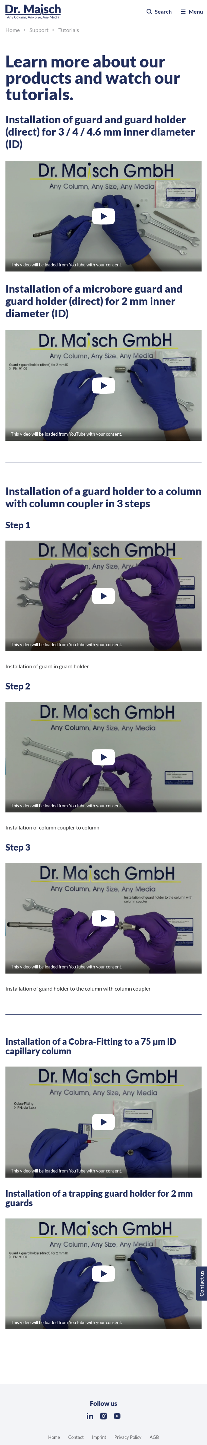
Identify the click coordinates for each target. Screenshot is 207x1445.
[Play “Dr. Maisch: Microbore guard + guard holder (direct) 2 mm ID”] (103, 385)
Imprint (99, 1437)
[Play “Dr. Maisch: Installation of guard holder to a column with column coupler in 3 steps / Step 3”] (103, 918)
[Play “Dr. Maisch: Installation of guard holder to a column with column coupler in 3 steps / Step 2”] (103, 757)
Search (159, 11)
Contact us (201, 1283)
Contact (76, 1437)
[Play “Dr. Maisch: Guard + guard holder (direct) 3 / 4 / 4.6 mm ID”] (103, 216)
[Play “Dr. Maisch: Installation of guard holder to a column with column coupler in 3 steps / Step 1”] (103, 596)
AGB (154, 1437)
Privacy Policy (128, 1437)
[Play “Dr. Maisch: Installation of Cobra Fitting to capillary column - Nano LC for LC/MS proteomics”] (103, 1122)
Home (54, 1437)
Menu (191, 11)
